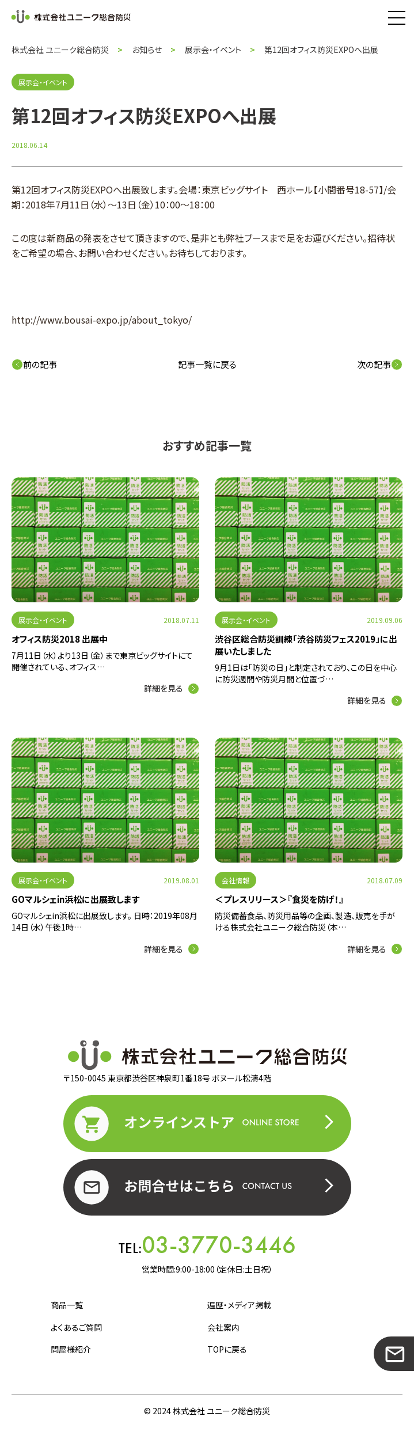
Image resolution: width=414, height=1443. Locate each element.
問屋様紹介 (71, 1349)
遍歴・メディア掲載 (239, 1305)
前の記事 (34, 364)
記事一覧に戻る (207, 364)
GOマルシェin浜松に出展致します (75, 899)
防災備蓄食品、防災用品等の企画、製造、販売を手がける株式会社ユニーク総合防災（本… (305, 921)
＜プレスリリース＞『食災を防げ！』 (279, 899)
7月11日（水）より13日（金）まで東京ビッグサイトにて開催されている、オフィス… (102, 661)
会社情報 (235, 880)
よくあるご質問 (76, 1327)
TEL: (207, 1244)
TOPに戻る (227, 1349)
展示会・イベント (42, 620)
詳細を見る (163, 688)
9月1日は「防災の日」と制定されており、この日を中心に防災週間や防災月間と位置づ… (306, 673)
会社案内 (223, 1327)
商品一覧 (67, 1305)
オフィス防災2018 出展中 (60, 639)
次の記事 (379, 364)
